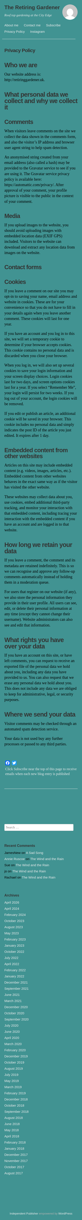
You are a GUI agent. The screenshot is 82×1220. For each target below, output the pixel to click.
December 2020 (16, 1007)
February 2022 (15, 970)
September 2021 (16, 988)
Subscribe (53, 25)
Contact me (32, 25)
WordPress (65, 1213)
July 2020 (11, 1025)
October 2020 (14, 1013)
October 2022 (14, 951)
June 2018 (12, 1124)
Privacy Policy (14, 31)
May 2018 (11, 1130)
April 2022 (11, 964)
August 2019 (13, 1068)
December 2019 (16, 1056)
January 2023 (14, 945)
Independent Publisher (24, 1213)
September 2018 (16, 1111)
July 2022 (11, 958)
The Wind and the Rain (47, 859)
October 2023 (14, 921)
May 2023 (11, 933)
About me (11, 25)
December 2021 (16, 982)
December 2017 (16, 1154)
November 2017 (16, 1161)
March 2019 (13, 1087)
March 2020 (13, 1044)
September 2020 (16, 1019)
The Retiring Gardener (32, 7)
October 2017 (14, 1167)
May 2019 (11, 1081)
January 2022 (14, 976)
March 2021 (13, 1001)
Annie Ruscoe (14, 859)
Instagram (37, 31)
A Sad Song (34, 853)
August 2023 (13, 927)
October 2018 (14, 1105)
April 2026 (11, 902)
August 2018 (13, 1118)
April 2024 (11, 908)
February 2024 (15, 915)
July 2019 (11, 1075)
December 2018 (16, 1099)
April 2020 (11, 1038)
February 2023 (15, 939)
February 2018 (15, 1142)
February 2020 (15, 1050)
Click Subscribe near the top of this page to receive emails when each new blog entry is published (41, 771)
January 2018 (14, 1148)
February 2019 (15, 1093)
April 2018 (11, 1136)
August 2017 (13, 1173)
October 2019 (14, 1062)
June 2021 (12, 995)
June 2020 (12, 1031)
